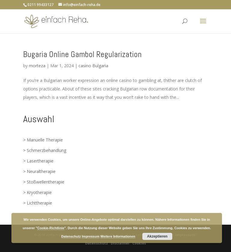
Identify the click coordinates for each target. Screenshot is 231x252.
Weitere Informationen (117, 236)
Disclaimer (120, 243)
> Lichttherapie (37, 203)
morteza (37, 65)
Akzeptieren (157, 236)
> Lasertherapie (38, 161)
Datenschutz (96, 243)
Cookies (139, 243)
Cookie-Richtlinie (50, 228)
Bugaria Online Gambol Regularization (82, 54)
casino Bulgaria (93, 65)
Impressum (91, 236)
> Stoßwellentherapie (43, 182)
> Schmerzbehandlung (44, 150)
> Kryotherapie (37, 192)
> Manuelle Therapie (43, 140)
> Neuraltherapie (39, 171)
